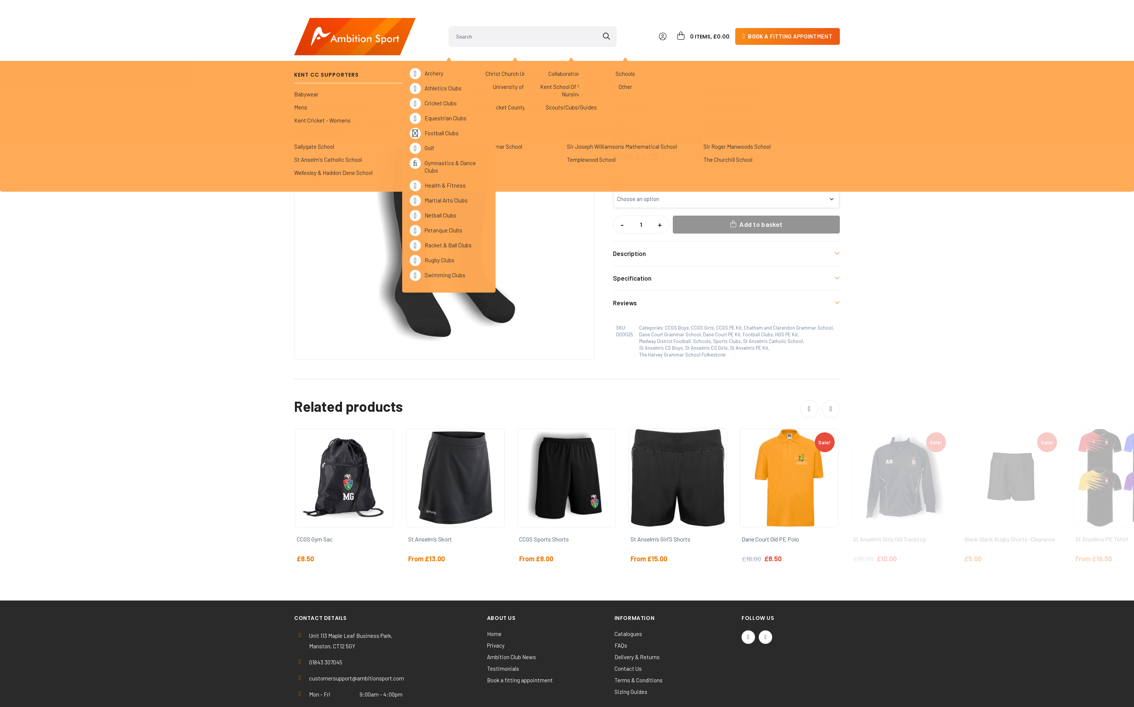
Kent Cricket (384, 59)
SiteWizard (593, 694)
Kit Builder (763, 60)
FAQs (620, 613)
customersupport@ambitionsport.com (356, 646)
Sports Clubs (451, 59)
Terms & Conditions (638, 648)
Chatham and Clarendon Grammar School (788, 296)
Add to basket (760, 192)
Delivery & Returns (637, 624)
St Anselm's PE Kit (749, 316)
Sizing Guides (630, 659)
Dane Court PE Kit (467, 80)
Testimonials (503, 636)
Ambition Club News (511, 624)
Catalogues (628, 601)
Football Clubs (758, 302)
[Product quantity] (641, 192)
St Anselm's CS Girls (706, 316)
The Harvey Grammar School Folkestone (682, 322)
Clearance (628, 59)
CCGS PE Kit (729, 296)
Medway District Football (665, 309)
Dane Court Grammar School (397, 80)
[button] (581, 102)
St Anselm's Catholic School (773, 309)
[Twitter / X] (748, 605)
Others (574, 59)
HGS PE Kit (786, 302)
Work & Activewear (696, 60)
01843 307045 (325, 630)
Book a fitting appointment (520, 648)
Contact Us (628, 636)
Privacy (496, 613)
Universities (518, 59)
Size (619, 153)
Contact (815, 60)
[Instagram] (765, 605)
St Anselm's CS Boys (661, 316)
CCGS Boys (677, 296)
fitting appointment (790, 24)
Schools (337, 80)
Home (307, 80)
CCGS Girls (702, 296)
